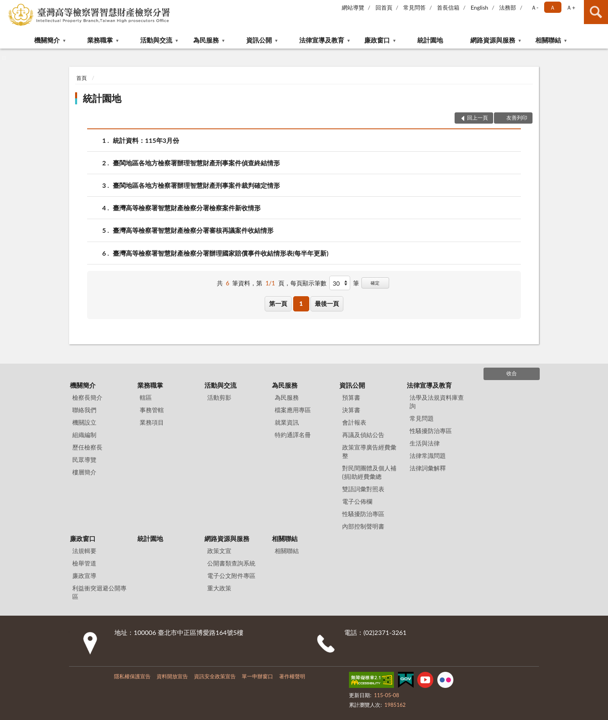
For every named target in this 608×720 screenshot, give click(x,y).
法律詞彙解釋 (428, 468)
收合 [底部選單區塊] (511, 373)
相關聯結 (548, 40)
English (479, 7)
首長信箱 (448, 7)
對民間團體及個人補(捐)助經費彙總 (369, 472)
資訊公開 (259, 40)
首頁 (81, 78)
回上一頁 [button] (477, 117)
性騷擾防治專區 (363, 513)
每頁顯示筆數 (308, 283)
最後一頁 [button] (327, 303)
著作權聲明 (292, 676)
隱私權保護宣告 (132, 676)
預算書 (351, 397)
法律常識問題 (428, 455)
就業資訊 (287, 422)
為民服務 (206, 40)
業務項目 (152, 422)
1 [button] (301, 303)
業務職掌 (100, 40)
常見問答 (414, 7)
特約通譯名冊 (293, 434)
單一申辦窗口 (257, 676)
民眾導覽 (84, 459)
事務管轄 (152, 409)
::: (6, 6)
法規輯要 (84, 550)
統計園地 (430, 40)
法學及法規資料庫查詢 (437, 401)
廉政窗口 (377, 40)
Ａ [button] (552, 7)
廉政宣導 (84, 575)
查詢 (596, 12)
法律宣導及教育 (321, 40)
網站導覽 (353, 7)
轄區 (146, 397)
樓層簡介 (84, 472)
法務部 (507, 7)
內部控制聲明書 (363, 526)
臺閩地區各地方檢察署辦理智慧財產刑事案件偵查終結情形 (196, 162)
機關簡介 (47, 40)
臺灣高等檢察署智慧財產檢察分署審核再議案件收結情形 (193, 230)
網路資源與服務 (492, 40)
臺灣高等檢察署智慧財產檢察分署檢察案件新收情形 (187, 207)
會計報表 (354, 422)
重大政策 (219, 588)
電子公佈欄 (357, 501)
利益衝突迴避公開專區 (99, 592)
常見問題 (422, 418)
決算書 (351, 409)
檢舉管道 (84, 563)
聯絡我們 (84, 409)
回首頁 (383, 7)
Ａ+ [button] (570, 7)
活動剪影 (219, 397)
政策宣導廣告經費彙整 (369, 451)
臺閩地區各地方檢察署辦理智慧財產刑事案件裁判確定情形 (196, 185)
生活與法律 (425, 443)
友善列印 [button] (516, 117)
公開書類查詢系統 (231, 563)
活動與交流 (156, 40)
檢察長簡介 (87, 397)
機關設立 (84, 422)
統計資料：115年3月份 (146, 140)
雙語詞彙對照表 (363, 488)
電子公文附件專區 (231, 575)
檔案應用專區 (293, 409)
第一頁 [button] (278, 303)
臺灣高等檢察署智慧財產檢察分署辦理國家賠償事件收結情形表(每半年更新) (220, 253)
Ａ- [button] (535, 7)
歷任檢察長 (87, 447)
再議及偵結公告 (363, 434)
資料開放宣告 (172, 676)
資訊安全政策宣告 (215, 676)
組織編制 (84, 434)
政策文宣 (219, 550)
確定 (375, 282)
